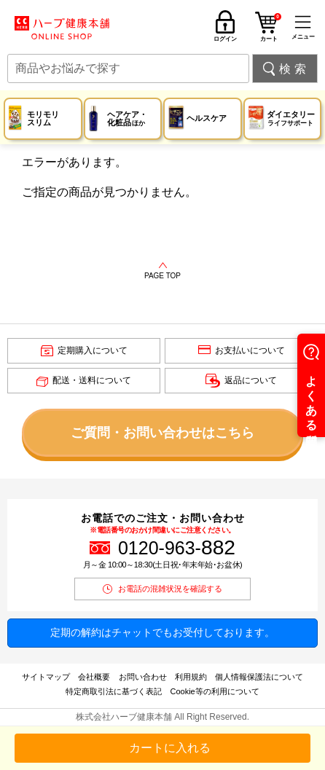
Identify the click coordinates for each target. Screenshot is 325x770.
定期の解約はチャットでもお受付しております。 (162, 632)
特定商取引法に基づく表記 (114, 691)
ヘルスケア (207, 118)
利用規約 (191, 676)
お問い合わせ (143, 676)
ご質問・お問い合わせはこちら (162, 432)
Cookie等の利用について (214, 691)
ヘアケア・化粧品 (127, 118)
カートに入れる (170, 748)
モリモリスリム (43, 118)
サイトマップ (46, 676)
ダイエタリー (291, 118)
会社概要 (94, 676)
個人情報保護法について (259, 676)
